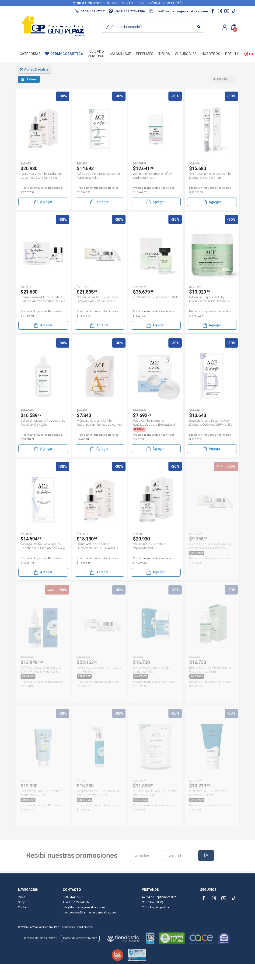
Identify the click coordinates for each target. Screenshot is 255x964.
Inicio (21, 897)
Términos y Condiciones (76, 927)
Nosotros (211, 54)
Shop (21, 902)
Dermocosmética (66, 54)
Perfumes (145, 54)
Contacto (24, 907)
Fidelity (232, 54)
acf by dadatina (34, 69)
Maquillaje (120, 54)
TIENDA (164, 54)
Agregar (42, 202)
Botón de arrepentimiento (80, 938)
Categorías (30, 54)
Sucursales (186, 54)
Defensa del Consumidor (39, 938)
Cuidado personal (96, 54)
